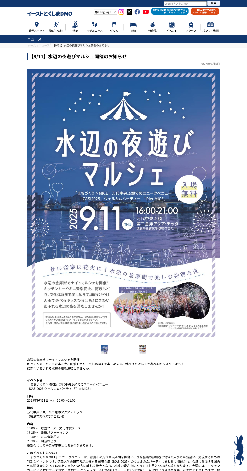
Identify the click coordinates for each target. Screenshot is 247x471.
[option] (123, 205)
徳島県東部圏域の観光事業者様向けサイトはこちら (170, 11)
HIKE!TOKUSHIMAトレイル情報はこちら (205, 11)
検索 (213, 3)
